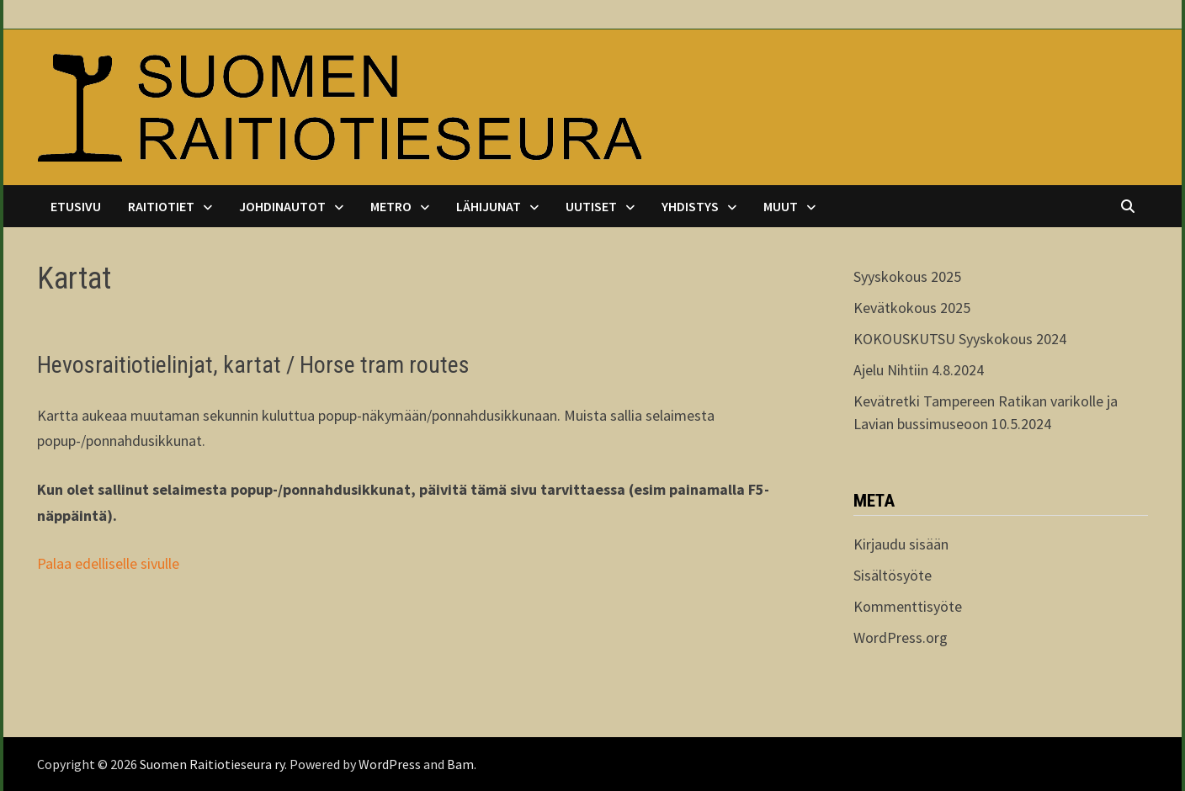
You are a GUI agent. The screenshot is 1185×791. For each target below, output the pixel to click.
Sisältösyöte (892, 575)
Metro (391, 206)
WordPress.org (900, 637)
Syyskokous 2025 (907, 276)
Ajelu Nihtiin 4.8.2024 (918, 370)
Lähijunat (488, 206)
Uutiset (591, 206)
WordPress (390, 764)
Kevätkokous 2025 (911, 307)
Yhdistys (690, 206)
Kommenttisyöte (907, 606)
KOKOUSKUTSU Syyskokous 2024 (959, 338)
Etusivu (75, 206)
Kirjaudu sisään (901, 544)
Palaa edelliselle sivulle (108, 563)
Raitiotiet (161, 206)
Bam (460, 764)
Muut (780, 206)
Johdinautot (282, 206)
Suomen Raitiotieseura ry (212, 764)
